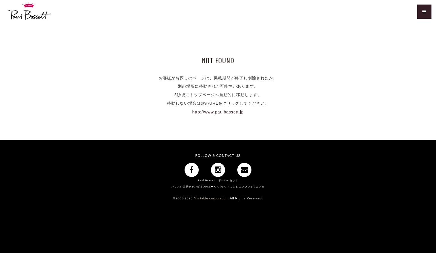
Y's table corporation (211, 198)
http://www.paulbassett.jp (218, 111)
